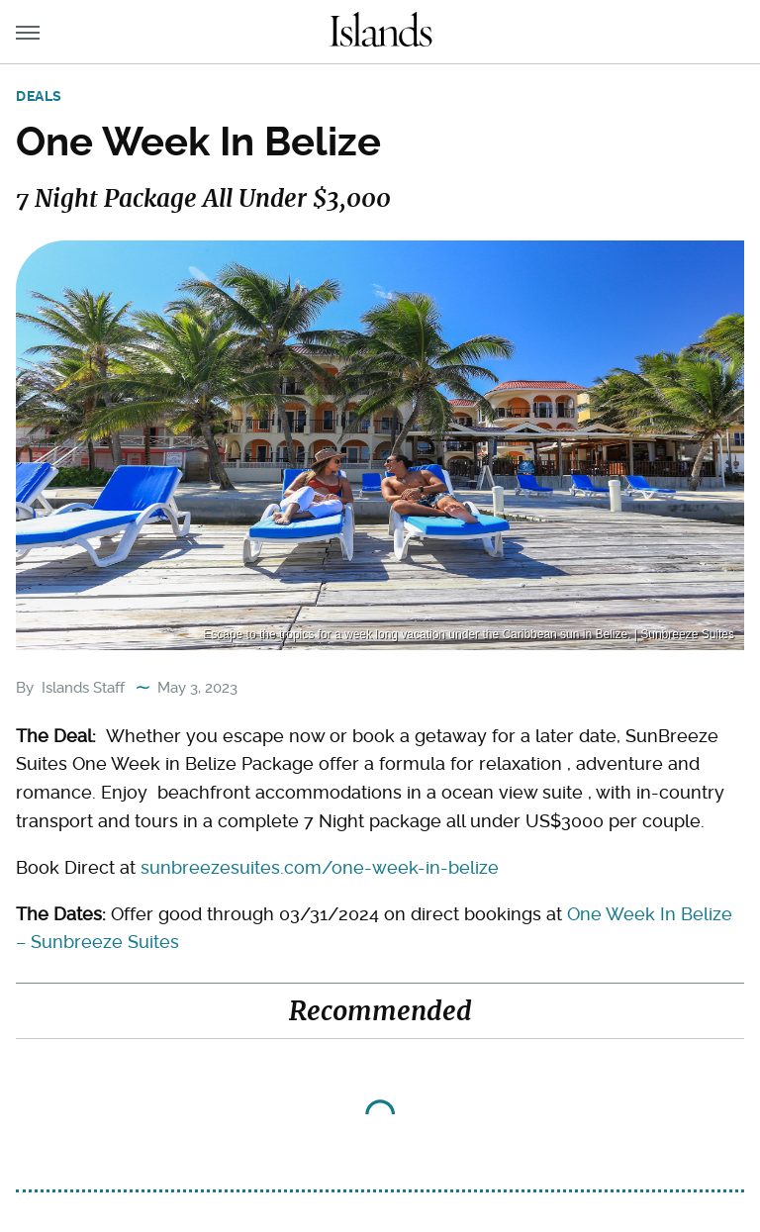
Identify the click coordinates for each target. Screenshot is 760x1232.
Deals (39, 96)
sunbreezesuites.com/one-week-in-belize (320, 867)
